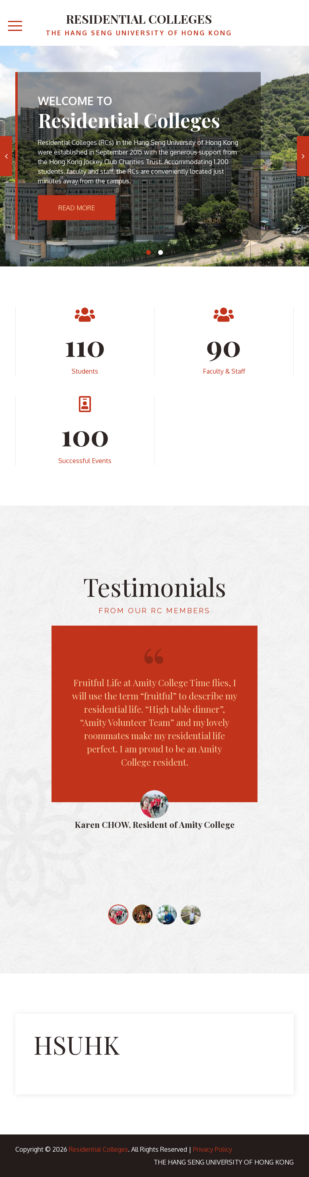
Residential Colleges (139, 19)
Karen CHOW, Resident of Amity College (155, 824)
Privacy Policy (212, 1149)
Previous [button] (6, 156)
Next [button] (303, 156)
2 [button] (161, 252)
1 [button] (148, 252)
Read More (76, 208)
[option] (154, 156)
